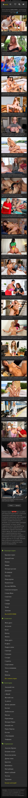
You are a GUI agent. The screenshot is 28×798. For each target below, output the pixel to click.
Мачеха (7, 636)
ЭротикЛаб (4, 789)
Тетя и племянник (10, 668)
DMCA (5, 790)
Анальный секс (9, 687)
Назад (11, 505)
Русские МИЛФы (10, 586)
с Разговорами (9, 736)
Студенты (8, 661)
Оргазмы (7, 576)
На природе (8, 572)
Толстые (7, 776)
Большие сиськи (10, 751)
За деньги (8, 701)
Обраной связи (21, 795)
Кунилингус (8, 765)
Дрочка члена (9, 758)
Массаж (7, 715)
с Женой (7, 694)
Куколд (7, 633)
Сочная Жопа (9, 593)
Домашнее (8, 690)
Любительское (9, 711)
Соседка (7, 657)
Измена (7, 562)
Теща (6, 671)
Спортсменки (9, 664)
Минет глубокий (10, 772)
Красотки (8, 762)
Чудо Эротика (5, 4)
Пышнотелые (9, 582)
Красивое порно (10, 555)
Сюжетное (8, 596)
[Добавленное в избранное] (15, 4)
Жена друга (8, 622)
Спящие (7, 603)
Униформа (8, 739)
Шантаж (7, 675)
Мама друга (8, 640)
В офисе (7, 643)
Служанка (8, 654)
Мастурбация (9, 769)
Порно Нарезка (9, 729)
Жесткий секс (9, 697)
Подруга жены (9, 647)
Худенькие (8, 779)
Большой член (9, 558)
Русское (7, 732)
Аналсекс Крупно (10, 748)
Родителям (16, 791)
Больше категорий (10, 783)
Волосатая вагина (10, 755)
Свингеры (8, 650)
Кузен (6, 629)
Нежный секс (9, 725)
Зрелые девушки (10, 704)
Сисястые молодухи (11, 589)
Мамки (7, 565)
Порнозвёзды (9, 718)
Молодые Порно (10, 722)
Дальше (18, 505)
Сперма (7, 600)
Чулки (7, 607)
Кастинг (7, 708)
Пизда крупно (9, 579)
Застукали (8, 626)
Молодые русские (10, 569)
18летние (8, 610)
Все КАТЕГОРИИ (10, 614)
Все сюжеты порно (11, 678)
